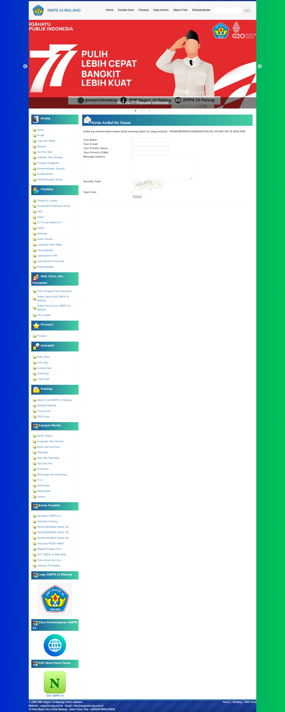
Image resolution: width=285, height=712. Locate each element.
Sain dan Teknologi (48, 457)
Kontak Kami (126, 10)
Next (259, 66)
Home (109, 10)
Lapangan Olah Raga (49, 244)
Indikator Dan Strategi (49, 157)
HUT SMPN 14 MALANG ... (53, 554)
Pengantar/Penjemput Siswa (53, 205)
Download (43, 373)
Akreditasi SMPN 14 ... (50, 515)
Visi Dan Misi (44, 152)
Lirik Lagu (43, 362)
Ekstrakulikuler (201, 10)
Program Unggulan (48, 162)
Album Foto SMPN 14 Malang (54, 400)
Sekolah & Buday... (48, 521)
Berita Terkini (44, 435)
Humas (41, 496)
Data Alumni (161, 10)
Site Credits (44, 315)
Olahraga (42, 452)
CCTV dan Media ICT (49, 222)
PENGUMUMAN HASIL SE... (54, 527)
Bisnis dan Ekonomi (48, 446)
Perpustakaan (45, 250)
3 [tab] (149, 111)
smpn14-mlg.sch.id (51, 705)
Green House (45, 239)
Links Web (43, 379)
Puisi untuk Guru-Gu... (50, 560)
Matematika (44, 491)
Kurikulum (43, 468)
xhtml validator (74, 702)
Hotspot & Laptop (47, 200)
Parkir (40, 217)
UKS (40, 211)
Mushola (42, 233)
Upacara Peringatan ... (50, 565)
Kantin (41, 228)
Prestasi (144, 10)
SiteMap (237, 702)
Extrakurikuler (45, 173)
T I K (40, 480)
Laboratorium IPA (47, 255)
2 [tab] (142, 111)
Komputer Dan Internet (50, 441)
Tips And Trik (44, 463)
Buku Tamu (43, 356)
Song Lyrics (44, 411)
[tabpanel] (142, 64)
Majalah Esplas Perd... (50, 548)
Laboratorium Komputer (51, 261)
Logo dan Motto (46, 140)
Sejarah (41, 146)
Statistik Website (47, 405)
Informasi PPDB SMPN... (51, 543)
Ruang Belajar (45, 266)
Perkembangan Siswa (50, 179)
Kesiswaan (43, 485)
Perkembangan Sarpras (51, 168)
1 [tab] (135, 111)
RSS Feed (43, 416)
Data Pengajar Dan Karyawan (54, 291)
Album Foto (180, 10)
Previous (25, 66)
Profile (41, 135)
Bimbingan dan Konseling (52, 474)
